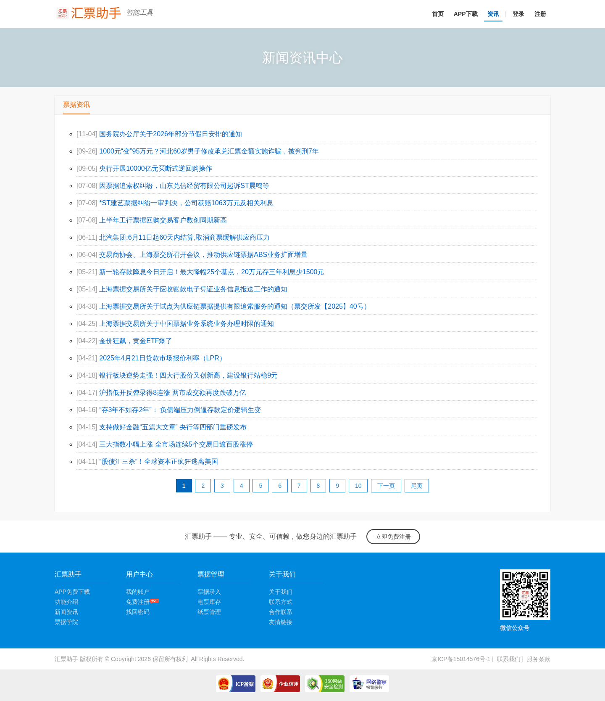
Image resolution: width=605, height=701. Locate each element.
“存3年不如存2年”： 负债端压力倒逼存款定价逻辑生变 (180, 409)
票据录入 (209, 591)
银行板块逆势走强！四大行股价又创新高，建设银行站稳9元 (188, 375)
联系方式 (280, 601)
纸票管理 (209, 611)
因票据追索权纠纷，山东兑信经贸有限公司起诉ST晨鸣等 (184, 185)
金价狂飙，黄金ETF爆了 (135, 340)
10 (358, 485)
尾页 (417, 485)
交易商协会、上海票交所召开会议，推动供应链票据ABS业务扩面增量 (203, 254)
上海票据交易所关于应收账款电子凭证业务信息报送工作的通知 (193, 289)
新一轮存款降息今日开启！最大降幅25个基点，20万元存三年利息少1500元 (211, 271)
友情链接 (280, 622)
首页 (438, 14)
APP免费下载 (72, 591)
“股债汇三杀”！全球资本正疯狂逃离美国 (158, 461)
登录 (518, 14)
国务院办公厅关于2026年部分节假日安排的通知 (170, 134)
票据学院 (66, 622)
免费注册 (142, 601)
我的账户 (138, 591)
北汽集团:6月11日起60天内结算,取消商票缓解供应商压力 (184, 237)
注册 (540, 14)
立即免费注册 (393, 536)
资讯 (493, 14)
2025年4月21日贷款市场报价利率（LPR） (162, 358)
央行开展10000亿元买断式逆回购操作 (155, 168)
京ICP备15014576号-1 (460, 659)
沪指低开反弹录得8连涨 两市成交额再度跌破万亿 (172, 392)
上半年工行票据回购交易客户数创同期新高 (163, 220)
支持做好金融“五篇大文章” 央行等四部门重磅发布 (173, 427)
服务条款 (538, 659)
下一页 (386, 485)
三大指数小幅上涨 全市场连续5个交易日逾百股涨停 (176, 444)
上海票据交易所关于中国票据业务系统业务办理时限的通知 (186, 323)
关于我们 (280, 591)
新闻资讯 (66, 611)
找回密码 (138, 611)
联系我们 (509, 659)
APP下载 (466, 14)
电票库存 (209, 601)
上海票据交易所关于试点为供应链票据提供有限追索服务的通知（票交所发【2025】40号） (234, 306)
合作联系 (280, 611)
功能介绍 (66, 601)
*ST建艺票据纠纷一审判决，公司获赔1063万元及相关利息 (186, 202)
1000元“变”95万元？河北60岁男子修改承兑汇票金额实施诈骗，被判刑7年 (209, 151)
